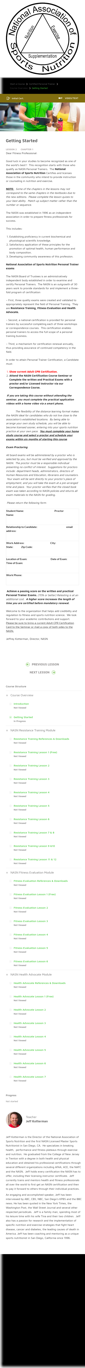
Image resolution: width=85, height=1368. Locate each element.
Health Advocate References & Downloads (40, 982)
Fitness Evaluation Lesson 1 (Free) (35, 894)
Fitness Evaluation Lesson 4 (31, 934)
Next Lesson (42, 672)
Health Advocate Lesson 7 (30, 1076)
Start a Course (17, 83)
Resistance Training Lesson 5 (31, 805)
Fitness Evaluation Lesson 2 (31, 907)
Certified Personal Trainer (42, 83)
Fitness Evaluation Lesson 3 (31, 921)
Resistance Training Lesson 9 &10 (34, 845)
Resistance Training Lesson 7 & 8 (34, 832)
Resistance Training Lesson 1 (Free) (35, 752)
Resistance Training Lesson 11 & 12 (35, 859)
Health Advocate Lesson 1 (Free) (34, 996)
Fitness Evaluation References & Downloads (41, 880)
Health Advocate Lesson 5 (30, 1049)
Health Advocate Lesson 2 (30, 1009)
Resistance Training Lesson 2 (31, 765)
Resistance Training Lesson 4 (31, 792)
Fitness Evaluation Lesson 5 (31, 947)
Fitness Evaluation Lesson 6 (31, 961)
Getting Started (23, 717)
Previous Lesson (42, 664)
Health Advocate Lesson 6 (30, 1063)
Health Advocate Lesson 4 (30, 1036)
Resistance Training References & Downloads (41, 738)
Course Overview (19, 88)
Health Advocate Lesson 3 (30, 1023)
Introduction (21, 703)
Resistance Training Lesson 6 (31, 819)
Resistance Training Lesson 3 (31, 778)
